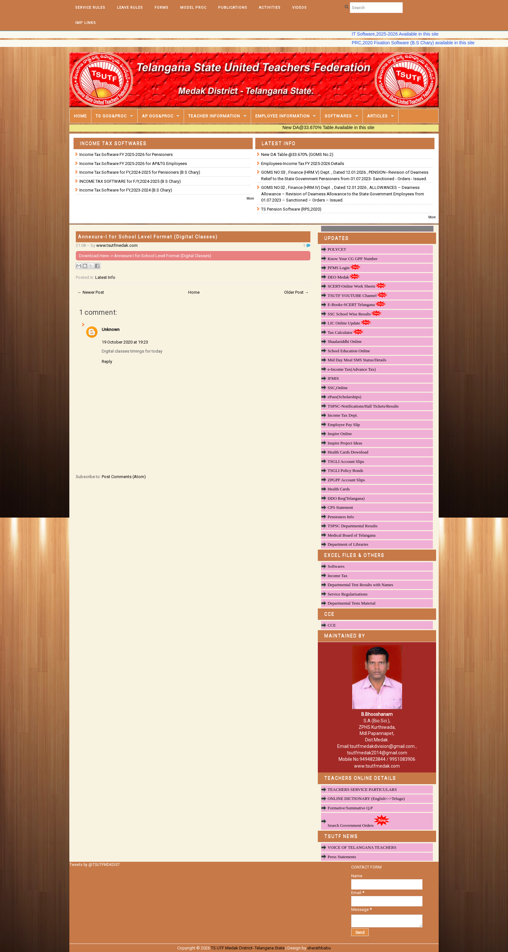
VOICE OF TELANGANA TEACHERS (362, 847)
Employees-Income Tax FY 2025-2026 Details (302, 163)
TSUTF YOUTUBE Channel (358, 295)
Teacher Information (214, 116)
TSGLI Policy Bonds (345, 470)
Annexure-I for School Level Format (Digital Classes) (148, 236)
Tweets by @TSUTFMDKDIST (94, 864)
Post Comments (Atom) (124, 476)
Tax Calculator (346, 332)
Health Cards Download (348, 452)
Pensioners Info (341, 516)
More (250, 198)
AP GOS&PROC (157, 116)
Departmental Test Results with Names (360, 584)
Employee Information (282, 116)
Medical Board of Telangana (351, 535)
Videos (299, 7)
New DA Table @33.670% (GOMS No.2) (297, 154)
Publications (232, 7)
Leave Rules (130, 7)
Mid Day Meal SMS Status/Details (357, 359)
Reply (107, 361)
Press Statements (342, 856)
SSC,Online (338, 387)
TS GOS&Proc (111, 116)
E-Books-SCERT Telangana (357, 304)
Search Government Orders (359, 821)
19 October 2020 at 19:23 (125, 342)
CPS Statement (340, 507)
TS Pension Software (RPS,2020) (291, 209)
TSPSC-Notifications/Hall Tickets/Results (363, 406)
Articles (377, 116)
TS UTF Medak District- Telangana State (247, 948)
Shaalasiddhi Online (345, 341)
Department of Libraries (348, 544)
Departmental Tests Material (351, 603)
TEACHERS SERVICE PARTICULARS (362, 789)
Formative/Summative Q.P (350, 807)
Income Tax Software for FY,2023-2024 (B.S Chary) (125, 190)
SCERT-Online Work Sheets (357, 286)
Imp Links (85, 23)
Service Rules (90, 7)
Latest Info (105, 277)
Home (80, 116)
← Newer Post (90, 292)
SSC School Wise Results (355, 314)
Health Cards (339, 489)
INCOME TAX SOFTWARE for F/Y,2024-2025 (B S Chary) (130, 181)
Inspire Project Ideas (345, 443)
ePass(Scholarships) (344, 396)
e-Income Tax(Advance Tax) (352, 369)
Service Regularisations (347, 594)
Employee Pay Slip (344, 424)
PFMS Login (344, 267)
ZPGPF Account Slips (346, 479)
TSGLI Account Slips (346, 461)
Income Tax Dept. (343, 415)
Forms (161, 7)
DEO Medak (344, 277)
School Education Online (349, 350)
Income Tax (337, 575)
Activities (270, 7)
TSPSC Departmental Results (352, 525)
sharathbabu (319, 948)
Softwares (338, 116)
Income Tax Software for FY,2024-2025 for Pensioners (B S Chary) (139, 172)
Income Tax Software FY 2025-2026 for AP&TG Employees (133, 163)
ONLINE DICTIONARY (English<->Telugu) (366, 798)
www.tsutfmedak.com (117, 245)
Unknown (111, 329)
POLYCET (337, 249)
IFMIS (333, 378)
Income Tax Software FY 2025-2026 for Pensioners (126, 154)
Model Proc (193, 7)
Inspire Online (340, 433)
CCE (332, 625)
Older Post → (296, 292)
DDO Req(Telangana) (346, 498)
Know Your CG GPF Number (352, 258)
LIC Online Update (349, 323)
